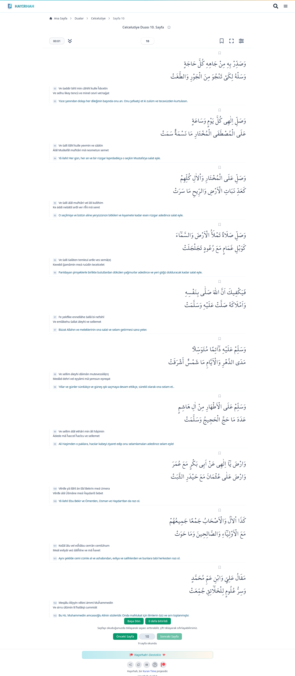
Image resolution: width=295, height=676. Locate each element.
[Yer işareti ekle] (221, 40)
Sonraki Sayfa (169, 636)
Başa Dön (133, 621)
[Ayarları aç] (241, 40)
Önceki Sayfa (125, 636)
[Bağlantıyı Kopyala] (138, 664)
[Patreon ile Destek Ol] (163, 664)
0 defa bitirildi (158, 621)
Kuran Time (149, 671)
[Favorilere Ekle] (169, 27)
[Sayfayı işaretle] (220, 53)
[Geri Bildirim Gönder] (146, 664)
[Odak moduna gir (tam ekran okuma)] (231, 40)
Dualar (79, 18)
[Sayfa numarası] (147, 41)
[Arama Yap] (275, 6)
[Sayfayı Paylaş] (130, 664)
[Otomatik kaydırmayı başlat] (69, 40)
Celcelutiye (98, 18)
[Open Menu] (285, 6)
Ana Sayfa (58, 18)
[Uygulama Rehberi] (155, 664)
